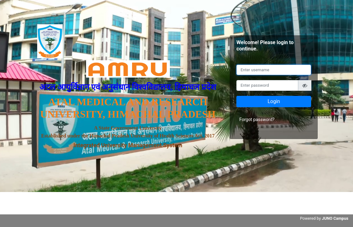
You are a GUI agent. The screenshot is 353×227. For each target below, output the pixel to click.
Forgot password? (257, 119)
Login (274, 101)
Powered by (324, 218)
